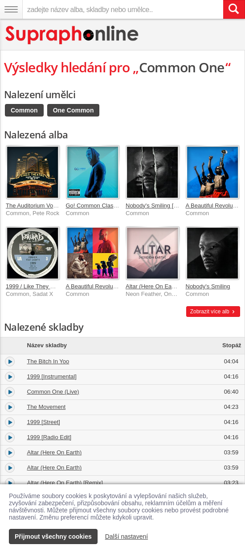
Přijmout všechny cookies (53, 536)
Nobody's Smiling (208, 286)
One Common (73, 110)
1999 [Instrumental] (52, 376)
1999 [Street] (43, 422)
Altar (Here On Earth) (153, 286)
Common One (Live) (53, 391)
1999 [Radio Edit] (49, 437)
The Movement (46, 406)
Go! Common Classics (94, 205)
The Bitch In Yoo (48, 361)
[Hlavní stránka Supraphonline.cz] (72, 35)
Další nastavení (126, 536)
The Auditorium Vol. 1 (33, 205)
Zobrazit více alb (213, 311)
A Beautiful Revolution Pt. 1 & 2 (106, 286)
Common (24, 110)
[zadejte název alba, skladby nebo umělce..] (122, 9)
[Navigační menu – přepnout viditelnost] (11, 9)
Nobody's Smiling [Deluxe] (159, 205)
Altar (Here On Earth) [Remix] (65, 482)
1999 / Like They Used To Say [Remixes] (58, 286)
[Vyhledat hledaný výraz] (234, 9)
